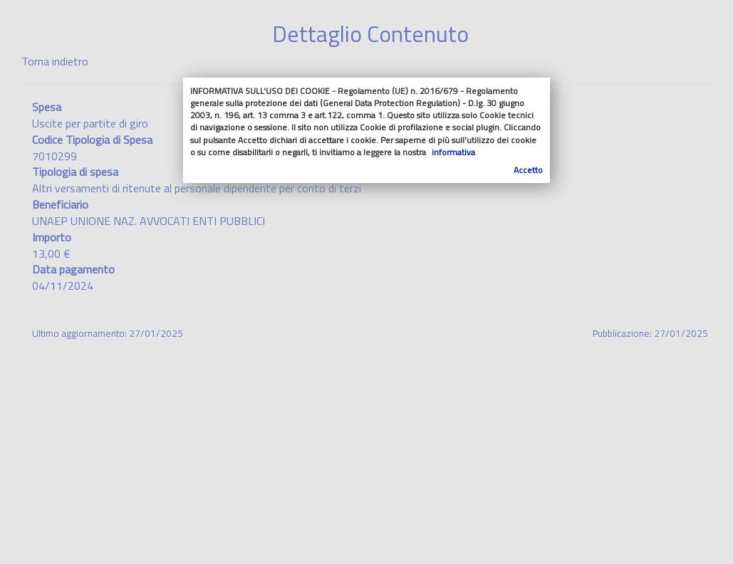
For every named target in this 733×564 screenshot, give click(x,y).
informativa (453, 152)
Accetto (528, 170)
